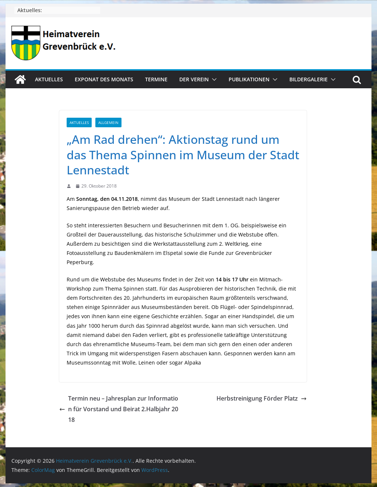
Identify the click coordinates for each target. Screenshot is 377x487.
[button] (213, 79)
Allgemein (108, 122)
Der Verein (194, 79)
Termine (156, 79)
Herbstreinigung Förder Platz (261, 398)
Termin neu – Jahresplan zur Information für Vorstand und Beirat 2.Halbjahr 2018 (118, 409)
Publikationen (249, 79)
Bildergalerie (308, 79)
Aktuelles (49, 79)
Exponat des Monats (104, 79)
